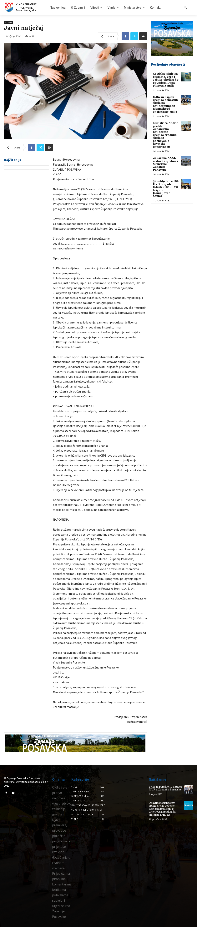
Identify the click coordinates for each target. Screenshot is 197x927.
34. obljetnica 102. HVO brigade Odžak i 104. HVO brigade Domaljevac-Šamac (166, 188)
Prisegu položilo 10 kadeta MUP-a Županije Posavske (165, 788)
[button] (185, 7)
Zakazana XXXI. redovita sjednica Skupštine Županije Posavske (165, 164)
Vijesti (8, 22)
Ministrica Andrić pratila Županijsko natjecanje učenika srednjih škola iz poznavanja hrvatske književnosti (165, 134)
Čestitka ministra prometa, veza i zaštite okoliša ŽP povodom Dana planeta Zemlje (166, 80)
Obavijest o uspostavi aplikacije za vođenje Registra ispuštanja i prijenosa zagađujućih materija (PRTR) (162, 809)
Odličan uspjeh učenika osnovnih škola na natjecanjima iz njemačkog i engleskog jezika (165, 104)
